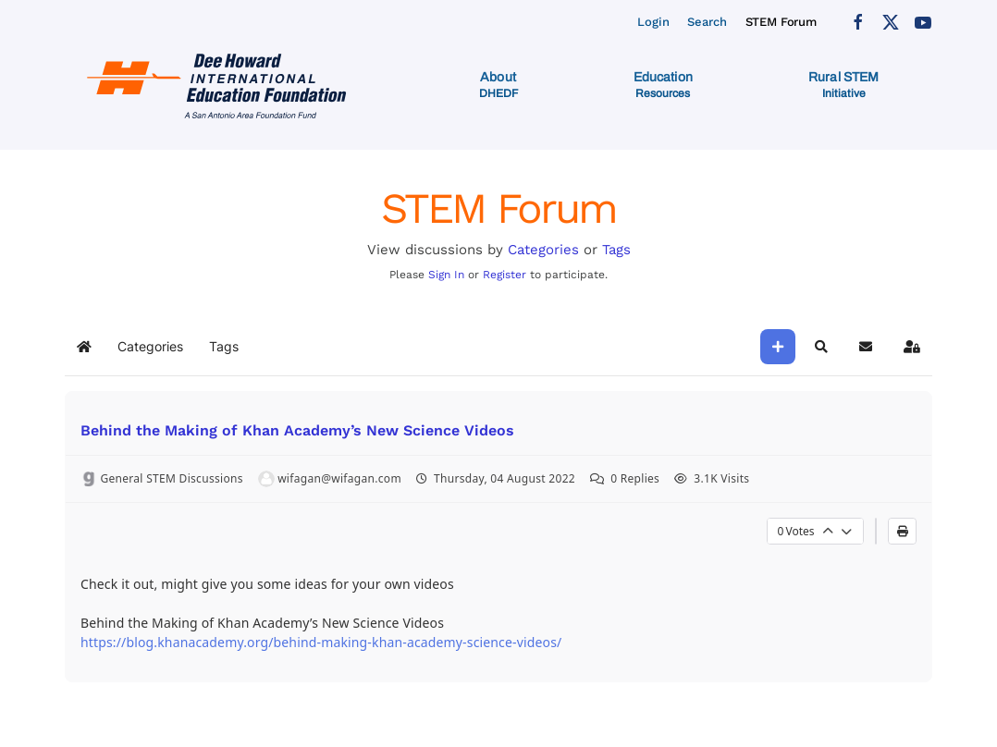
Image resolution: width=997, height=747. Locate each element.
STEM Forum (781, 22)
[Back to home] (220, 85)
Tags (616, 249)
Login (653, 22)
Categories (543, 249)
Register (504, 274)
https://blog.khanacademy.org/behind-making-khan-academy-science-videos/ (320, 642)
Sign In (446, 274)
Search (706, 22)
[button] (498, 85)
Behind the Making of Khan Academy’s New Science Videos (297, 430)
